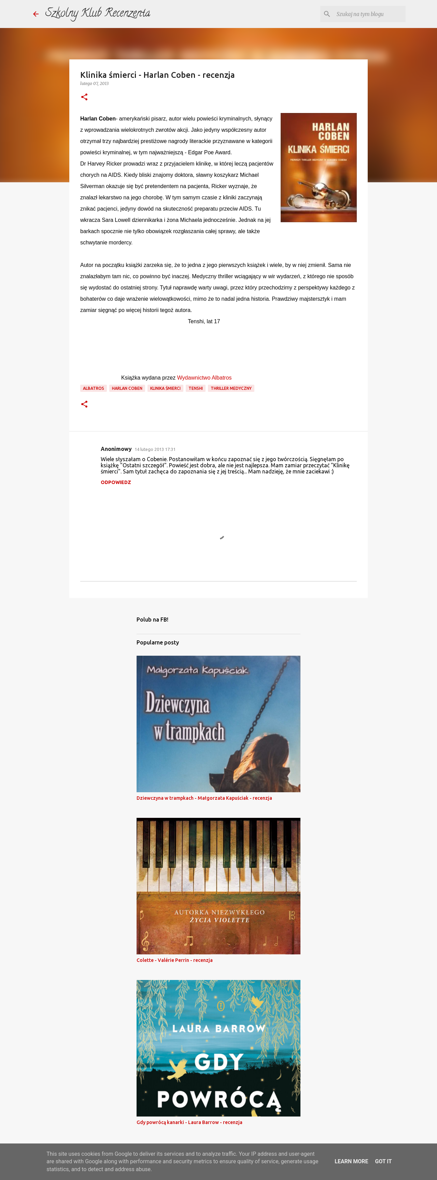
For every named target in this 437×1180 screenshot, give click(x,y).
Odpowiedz (116, 482)
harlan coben (127, 388)
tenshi (195, 388)
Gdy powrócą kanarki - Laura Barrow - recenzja (189, 1122)
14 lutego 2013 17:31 (155, 449)
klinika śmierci (165, 388)
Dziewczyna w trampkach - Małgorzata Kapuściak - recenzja (204, 798)
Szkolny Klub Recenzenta (97, 14)
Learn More (351, 1161)
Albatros (93, 388)
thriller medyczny (231, 388)
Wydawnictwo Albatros (204, 378)
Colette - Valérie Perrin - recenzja (175, 960)
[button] (84, 97)
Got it (383, 1161)
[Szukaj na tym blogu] (370, 14)
